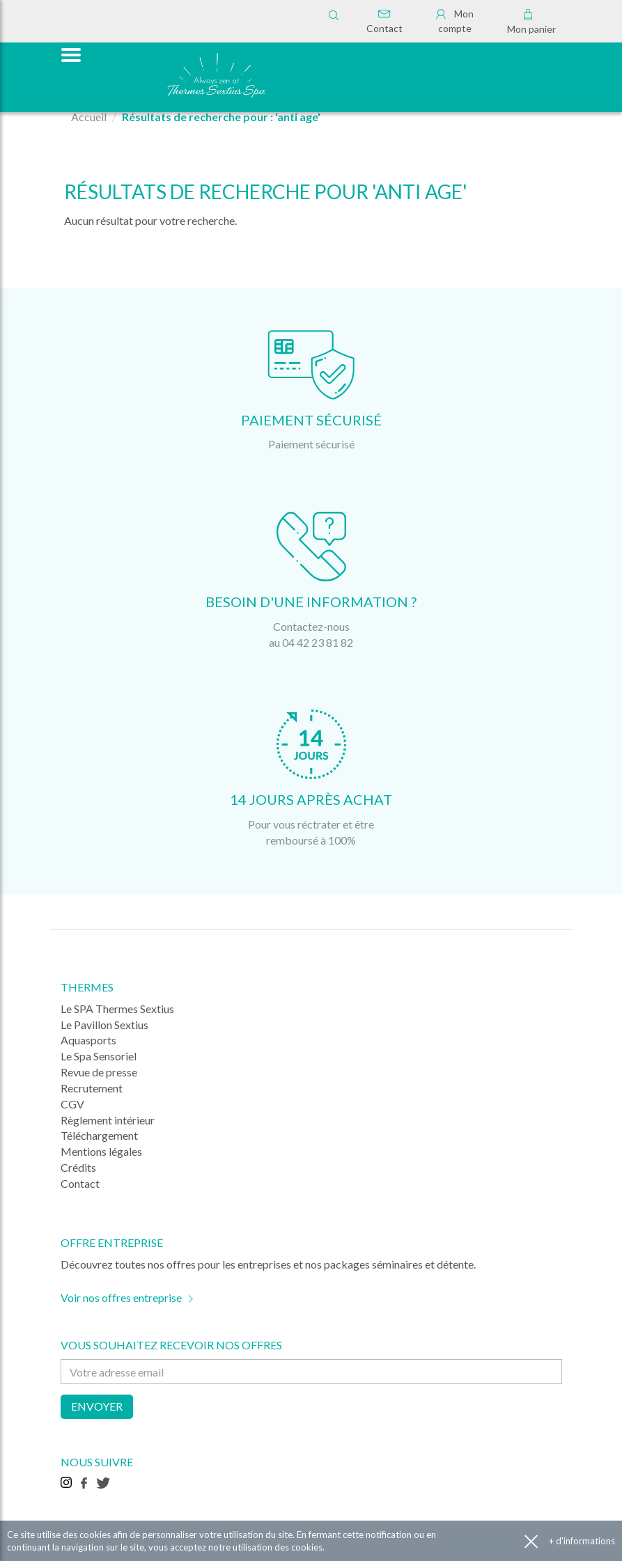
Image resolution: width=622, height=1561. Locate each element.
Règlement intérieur (108, 1120)
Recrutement (92, 1088)
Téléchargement (99, 1135)
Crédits (78, 1167)
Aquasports (88, 1039)
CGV (72, 1104)
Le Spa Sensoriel (99, 1055)
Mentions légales (101, 1151)
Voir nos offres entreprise (121, 1297)
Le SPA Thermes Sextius (117, 1008)
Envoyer (97, 1406)
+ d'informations (582, 1540)
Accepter (531, 1541)
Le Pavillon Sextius (104, 1024)
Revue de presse (99, 1071)
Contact (384, 21)
